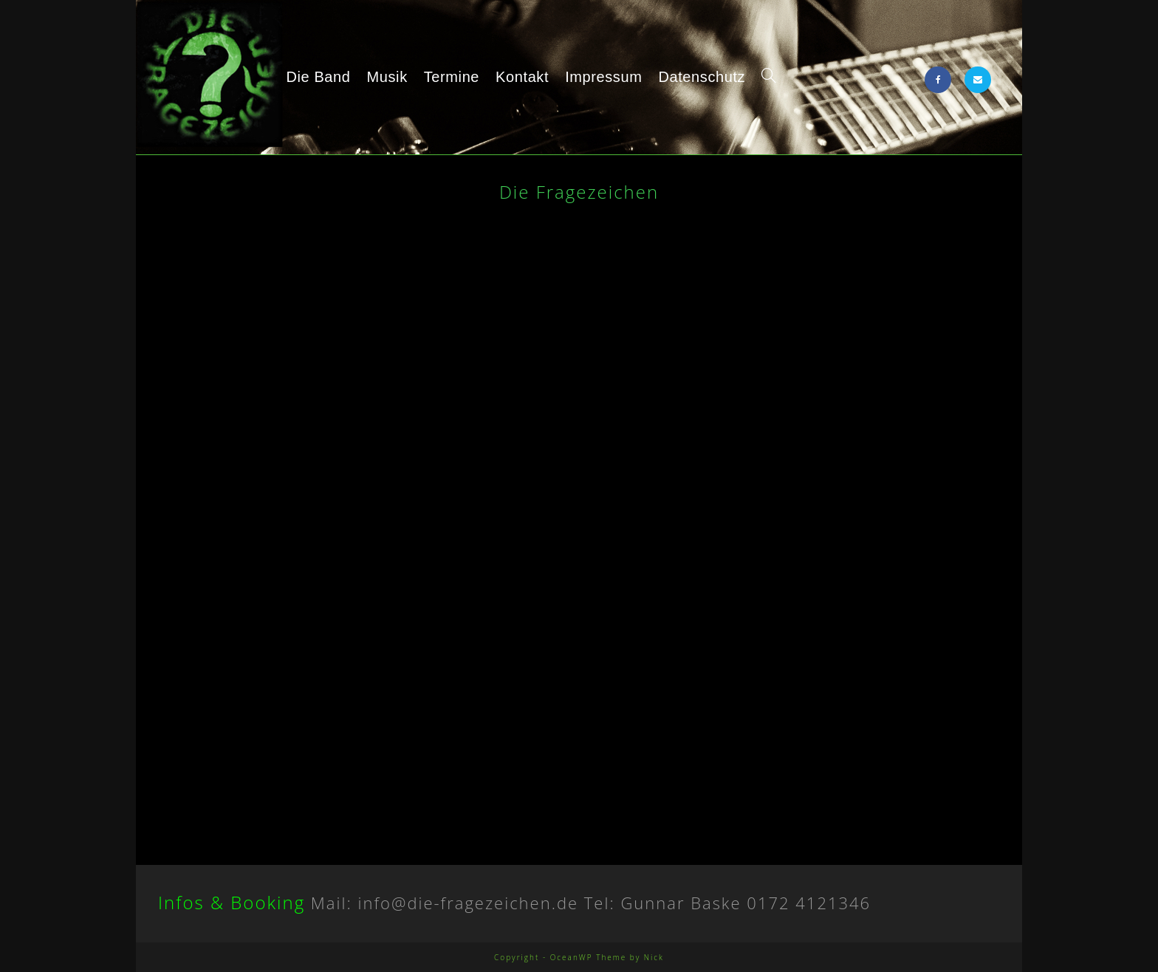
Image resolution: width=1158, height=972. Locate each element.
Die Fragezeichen (215, 80)
